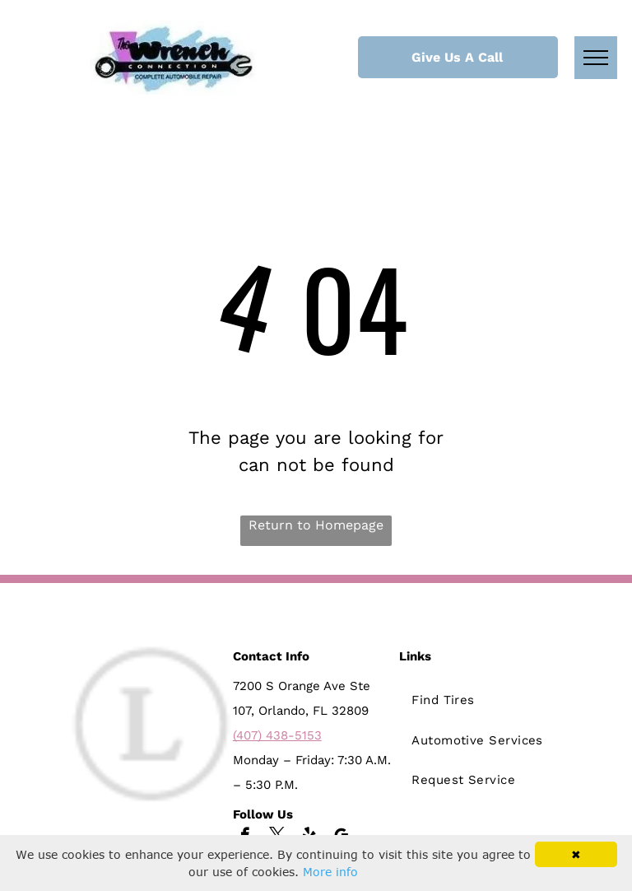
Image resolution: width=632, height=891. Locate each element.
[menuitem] (482, 699)
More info (330, 872)
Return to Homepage (316, 525)
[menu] (595, 57)
